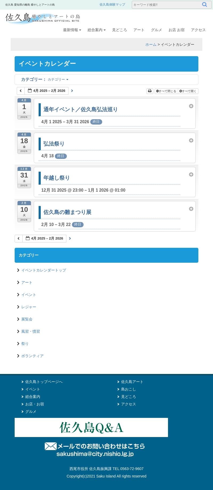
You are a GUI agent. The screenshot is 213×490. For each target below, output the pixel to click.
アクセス (198, 30)
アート (139, 30)
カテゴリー (44, 79)
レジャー (28, 307)
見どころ (119, 30)
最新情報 (72, 30)
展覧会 (26, 319)
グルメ (156, 30)
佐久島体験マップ (112, 4)
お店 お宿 (177, 30)
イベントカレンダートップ (43, 270)
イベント (28, 295)
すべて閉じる (166, 91)
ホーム (151, 44)
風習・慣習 (30, 331)
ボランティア (32, 356)
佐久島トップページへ (44, 382)
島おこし (128, 389)
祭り (25, 343)
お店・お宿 (34, 404)
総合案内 (97, 30)
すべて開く (188, 91)
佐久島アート (132, 382)
